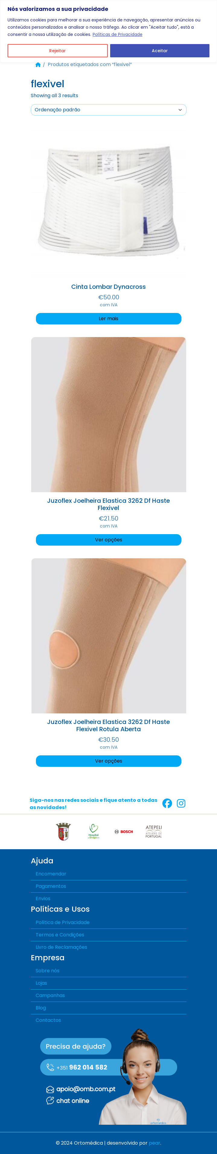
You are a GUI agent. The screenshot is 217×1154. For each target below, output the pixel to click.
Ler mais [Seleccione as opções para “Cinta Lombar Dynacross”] (108, 318)
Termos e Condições (60, 934)
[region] (108, 31)
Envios (43, 898)
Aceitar (160, 51)
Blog (41, 1007)
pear (154, 1143)
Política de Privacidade (63, 922)
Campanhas (50, 995)
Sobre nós (47, 970)
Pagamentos (51, 886)
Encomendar (51, 873)
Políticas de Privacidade (117, 34)
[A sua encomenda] (109, 110)
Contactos (48, 1020)
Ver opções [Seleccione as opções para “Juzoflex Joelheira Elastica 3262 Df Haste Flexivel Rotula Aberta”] (108, 760)
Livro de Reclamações (61, 947)
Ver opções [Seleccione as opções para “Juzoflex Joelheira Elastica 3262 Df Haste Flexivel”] (108, 539)
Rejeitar (57, 51)
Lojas (41, 983)
